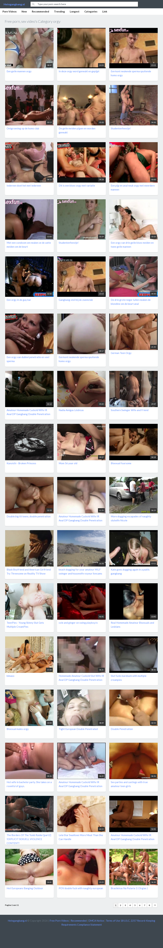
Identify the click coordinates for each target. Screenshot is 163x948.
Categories (90, 11)
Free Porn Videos (59, 920)
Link (104, 11)
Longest (74, 11)
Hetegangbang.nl (14, 4)
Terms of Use (113, 920)
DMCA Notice (96, 920)
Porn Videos (9, 11)
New (24, 11)
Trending (59, 11)
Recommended (40, 11)
